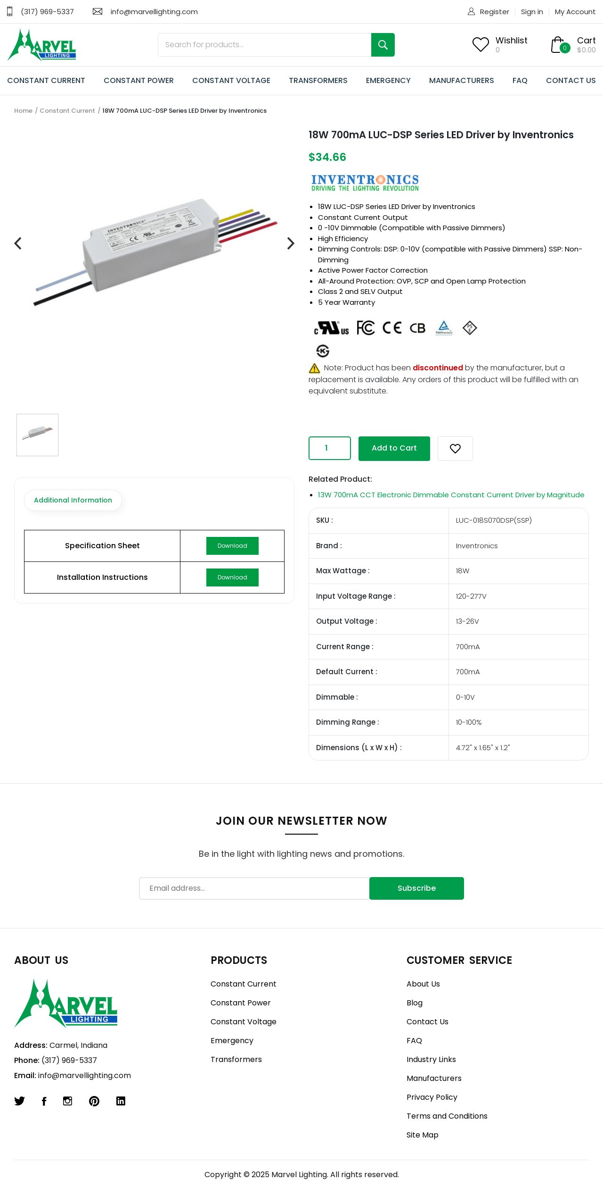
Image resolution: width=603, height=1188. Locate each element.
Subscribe (417, 888)
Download (232, 546)
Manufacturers (434, 1078)
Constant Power (241, 1002)
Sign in (532, 12)
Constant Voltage (244, 1021)
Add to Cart (394, 448)
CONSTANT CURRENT (46, 80)
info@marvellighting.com (154, 12)
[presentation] (17, 244)
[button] (455, 448)
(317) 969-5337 (47, 12)
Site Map (423, 1134)
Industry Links (431, 1059)
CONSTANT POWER (139, 80)
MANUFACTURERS (461, 80)
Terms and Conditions (447, 1116)
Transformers (236, 1059)
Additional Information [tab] (73, 500)
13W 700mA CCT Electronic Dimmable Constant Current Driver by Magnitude (451, 495)
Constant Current (67, 110)
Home (23, 110)
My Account (575, 12)
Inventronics (454, 206)
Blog (415, 1002)
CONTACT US (571, 80)
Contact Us (427, 1021)
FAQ (520, 80)
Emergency (232, 1040)
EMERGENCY (388, 80)
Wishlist (512, 40)
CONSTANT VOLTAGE (231, 80)
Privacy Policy (432, 1097)
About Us (423, 984)
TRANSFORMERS (318, 80)
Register (494, 12)
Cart (586, 40)
